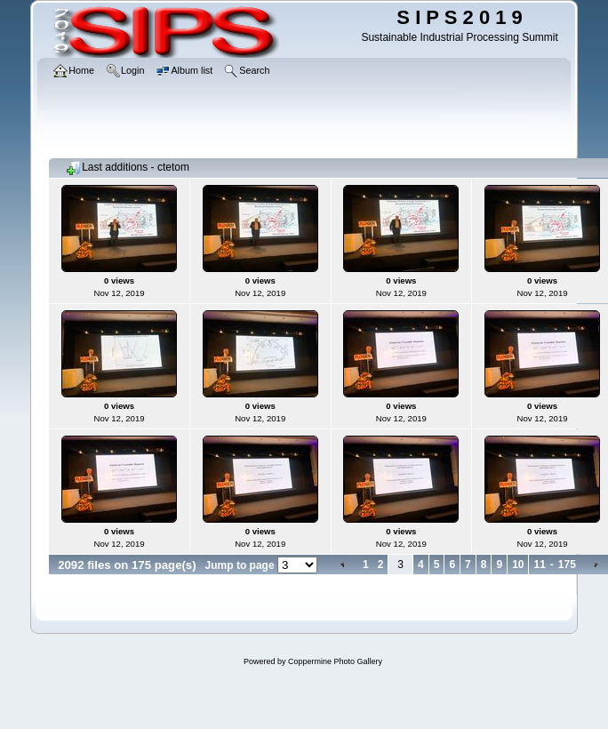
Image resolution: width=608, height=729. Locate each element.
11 (539, 564)
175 (567, 564)
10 (518, 564)
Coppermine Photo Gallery (335, 661)
